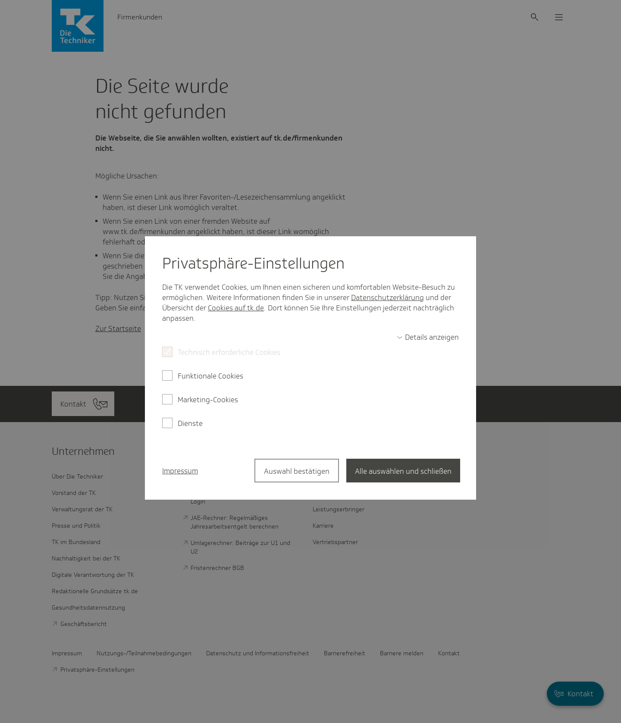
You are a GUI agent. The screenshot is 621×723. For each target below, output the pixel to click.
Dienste (190, 423)
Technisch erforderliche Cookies (229, 352)
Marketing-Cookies (208, 399)
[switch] (428, 337)
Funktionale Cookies (210, 376)
